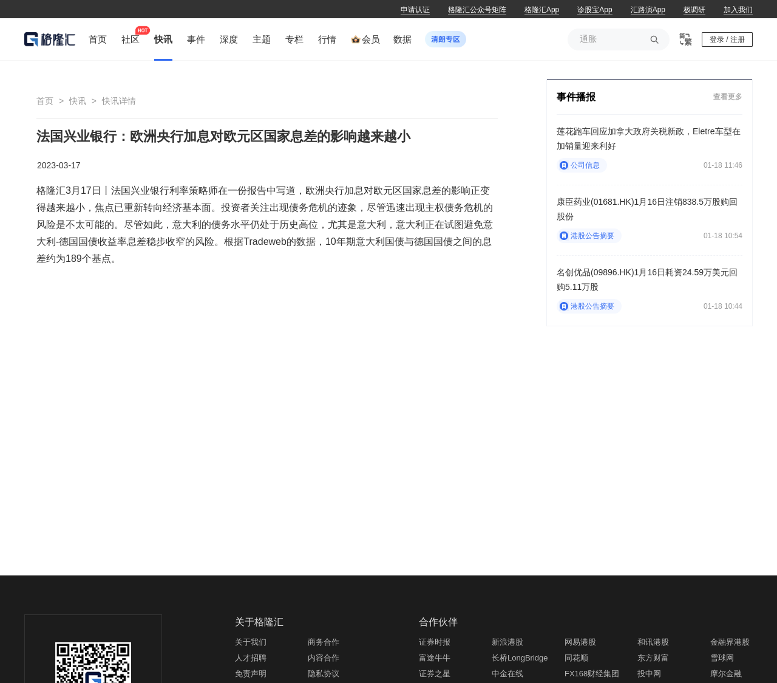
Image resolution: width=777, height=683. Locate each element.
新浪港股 (507, 642)
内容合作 (323, 657)
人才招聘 (250, 657)
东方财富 (653, 657)
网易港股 (580, 642)
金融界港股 (730, 642)
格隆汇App (541, 9)
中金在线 (507, 673)
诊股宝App (594, 9)
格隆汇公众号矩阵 (477, 9)
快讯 (77, 101)
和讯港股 (653, 642)
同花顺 (576, 657)
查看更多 (727, 96)
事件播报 (576, 97)
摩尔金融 (726, 673)
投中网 (649, 673)
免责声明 (250, 673)
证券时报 (434, 642)
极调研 (694, 9)
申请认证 (415, 9)
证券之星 (434, 673)
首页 (44, 101)
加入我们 (738, 9)
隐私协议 (323, 673)
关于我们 (250, 642)
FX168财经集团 (592, 673)
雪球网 (722, 657)
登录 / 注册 (727, 39)
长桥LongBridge (520, 657)
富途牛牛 (434, 657)
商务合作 (323, 642)
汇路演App (648, 9)
